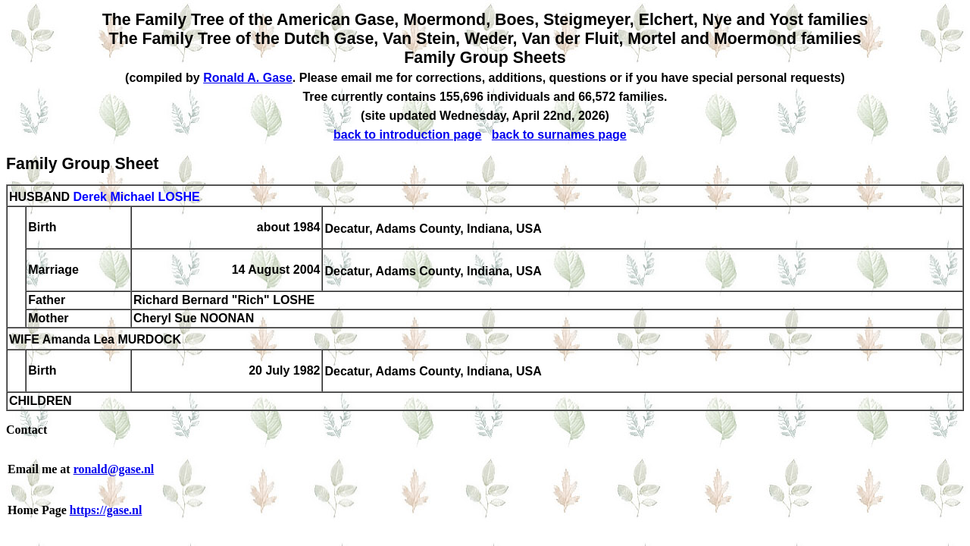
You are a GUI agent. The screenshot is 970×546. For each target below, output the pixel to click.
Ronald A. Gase (248, 77)
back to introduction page (407, 134)
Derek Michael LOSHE (136, 196)
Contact (26, 429)
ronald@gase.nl (114, 469)
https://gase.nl (106, 510)
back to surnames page (559, 134)
